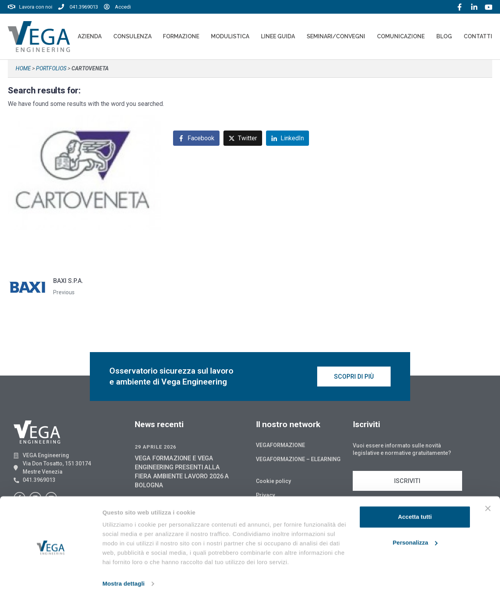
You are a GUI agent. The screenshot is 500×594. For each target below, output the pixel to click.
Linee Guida (278, 36)
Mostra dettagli (123, 578)
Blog (444, 36)
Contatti (478, 36)
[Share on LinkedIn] (287, 138)
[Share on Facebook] (196, 138)
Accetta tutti (415, 511)
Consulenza (132, 36)
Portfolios (51, 68)
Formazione (181, 36)
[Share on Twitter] (242, 138)
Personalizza (415, 537)
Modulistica (230, 36)
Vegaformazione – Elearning (298, 460)
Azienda (90, 36)
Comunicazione (401, 36)
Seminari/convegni (336, 36)
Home (23, 68)
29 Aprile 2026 (155, 448)
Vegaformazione (280, 446)
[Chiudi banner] (488, 503)
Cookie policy (273, 482)
